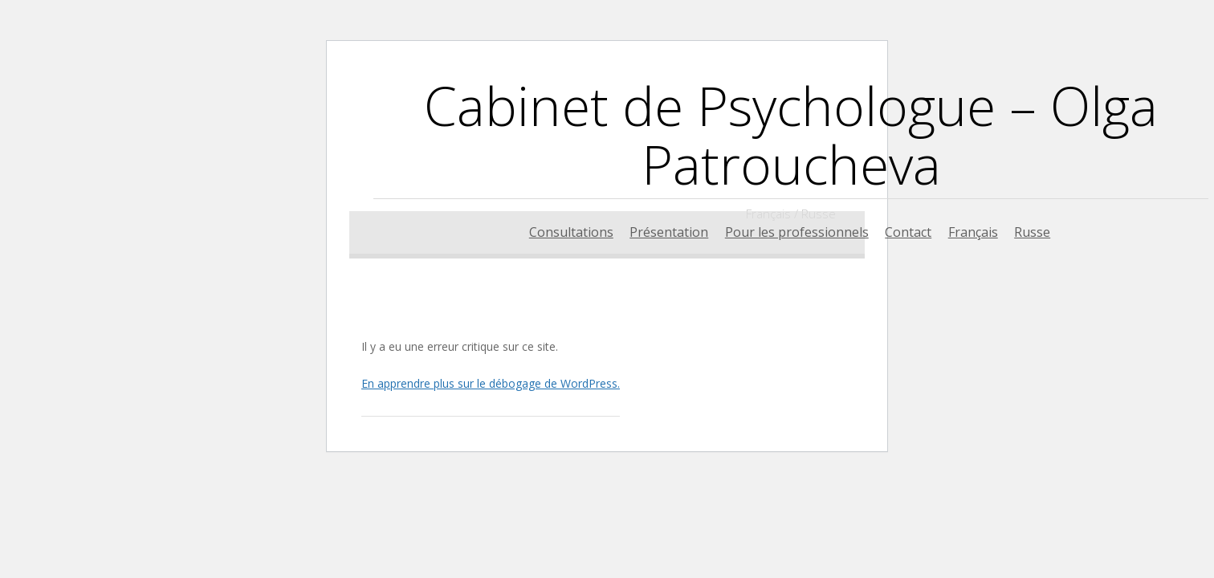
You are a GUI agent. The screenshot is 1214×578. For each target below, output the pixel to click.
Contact (908, 232)
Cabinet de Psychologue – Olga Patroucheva (791, 134)
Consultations (571, 232)
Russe (1032, 232)
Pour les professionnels (797, 232)
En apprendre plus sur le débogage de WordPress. (490, 383)
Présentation (668, 232)
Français (973, 232)
